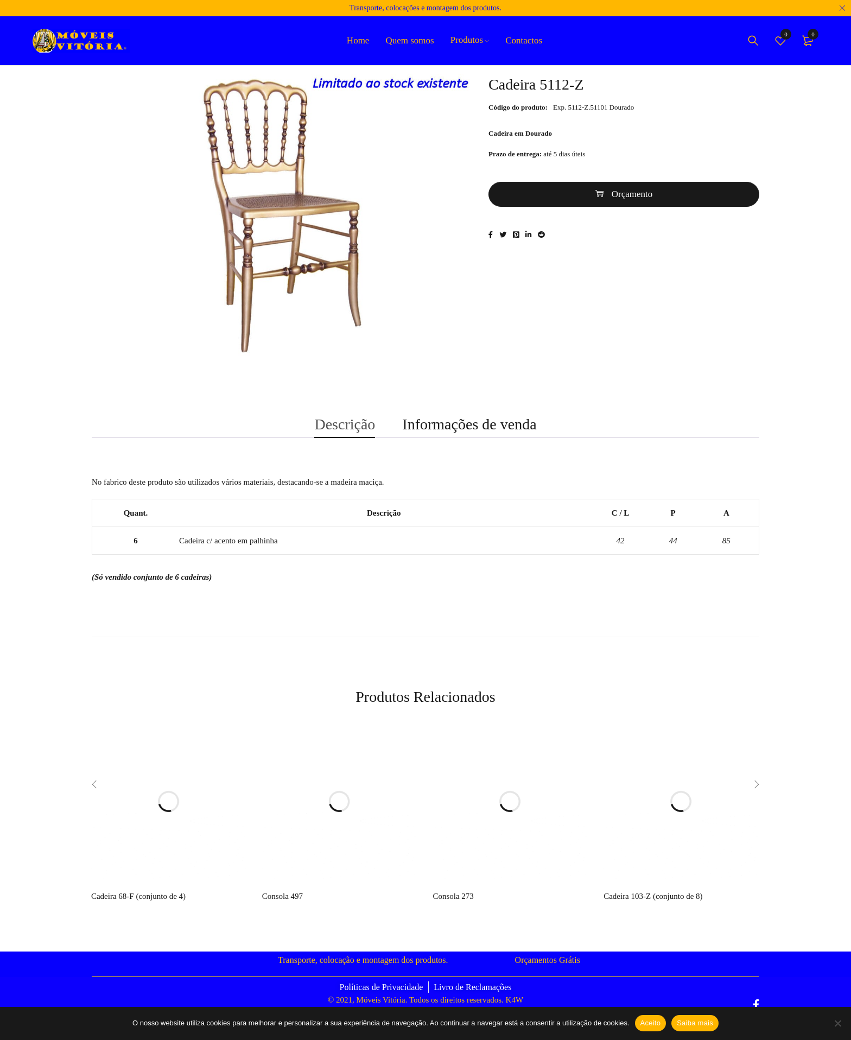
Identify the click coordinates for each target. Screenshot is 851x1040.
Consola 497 (282, 908)
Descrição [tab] (344, 431)
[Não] (837, 1023)
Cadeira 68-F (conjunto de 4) (138, 908)
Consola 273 (453, 908)
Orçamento (632, 201)
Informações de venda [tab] (469, 431)
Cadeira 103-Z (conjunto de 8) (653, 908)
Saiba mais (695, 1023)
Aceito (650, 1023)
